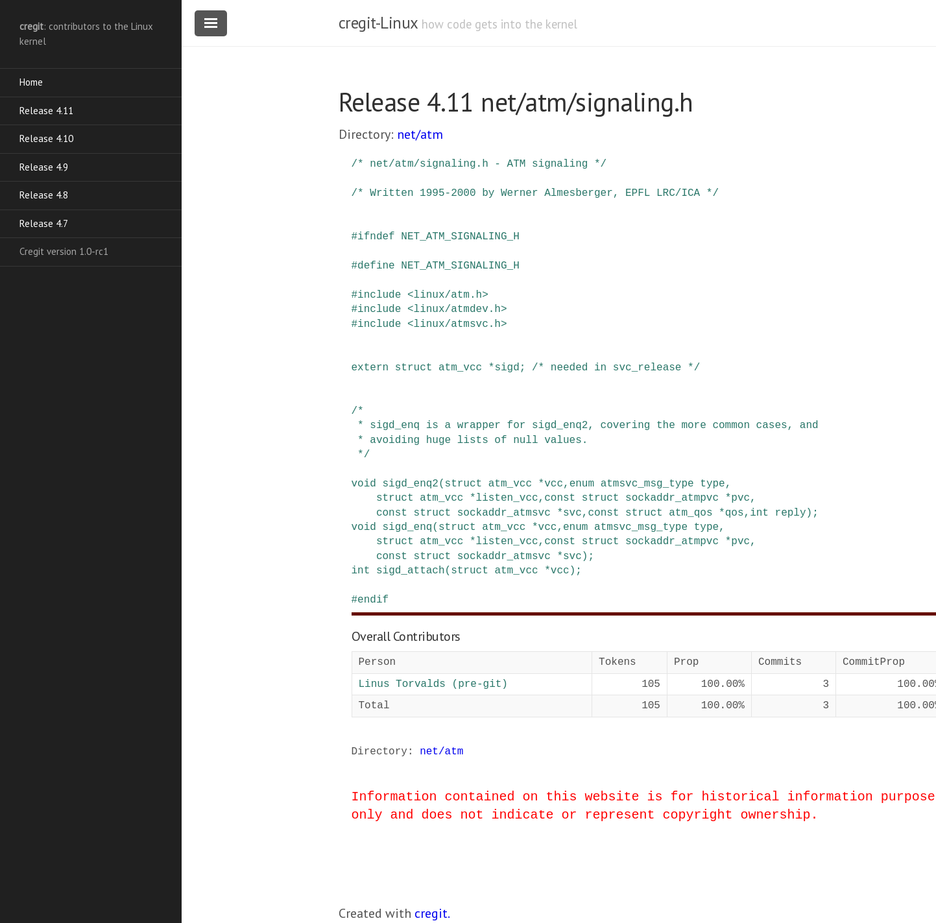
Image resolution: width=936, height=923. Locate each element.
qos (734, 513)
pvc (740, 498)
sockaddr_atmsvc (504, 513)
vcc (553, 484)
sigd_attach (410, 571)
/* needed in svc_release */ (616, 368)
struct (414, 368)
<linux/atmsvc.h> (457, 324)
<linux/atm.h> (447, 295)
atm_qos (690, 513)
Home (31, 82)
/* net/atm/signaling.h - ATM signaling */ (479, 164)
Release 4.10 (46, 138)
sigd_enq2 (410, 484)
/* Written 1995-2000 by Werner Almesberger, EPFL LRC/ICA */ (535, 193)
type (712, 484)
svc (572, 513)
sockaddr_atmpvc (672, 498)
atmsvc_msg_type (647, 484)
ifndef (376, 237)
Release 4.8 (43, 195)
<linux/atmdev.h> (457, 309)
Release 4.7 (43, 223)
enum (582, 484)
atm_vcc (460, 368)
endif (373, 600)
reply (790, 513)
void (364, 484)
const (559, 498)
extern (370, 368)
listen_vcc (507, 498)
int (759, 513)
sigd (506, 368)
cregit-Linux (378, 22)
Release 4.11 (46, 110)
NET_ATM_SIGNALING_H (460, 237)
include (379, 295)
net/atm (420, 134)
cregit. (432, 913)
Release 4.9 (43, 167)
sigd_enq (408, 527)
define (376, 266)
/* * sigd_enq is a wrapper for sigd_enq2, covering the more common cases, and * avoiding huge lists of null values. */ (585, 433)
